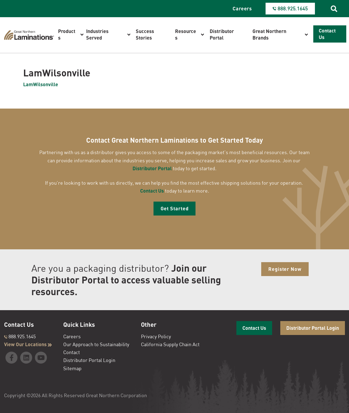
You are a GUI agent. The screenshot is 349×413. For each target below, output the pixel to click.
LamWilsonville (40, 84)
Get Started (175, 208)
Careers (242, 8)
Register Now (285, 269)
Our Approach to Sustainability (96, 344)
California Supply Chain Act (170, 344)
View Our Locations (28, 344)
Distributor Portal (152, 168)
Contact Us (152, 191)
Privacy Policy (156, 336)
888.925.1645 (20, 336)
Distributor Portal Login (89, 360)
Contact (71, 352)
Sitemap (72, 368)
